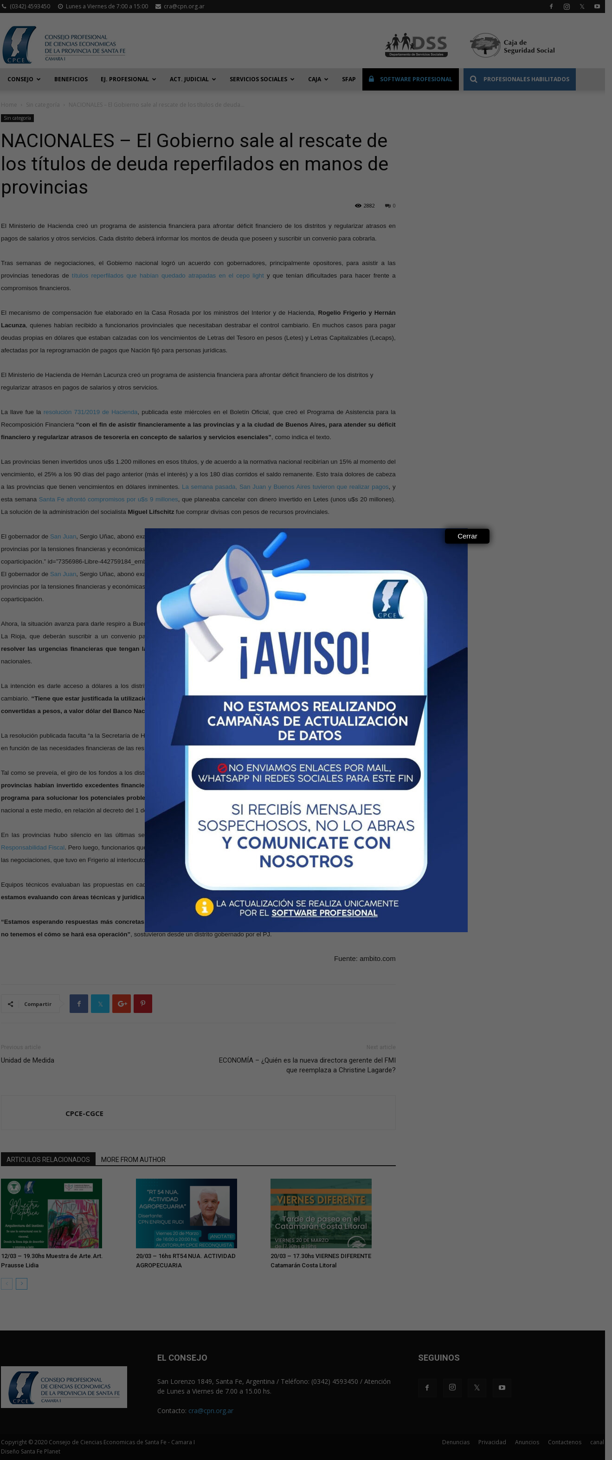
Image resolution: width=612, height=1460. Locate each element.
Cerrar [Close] (467, 536)
